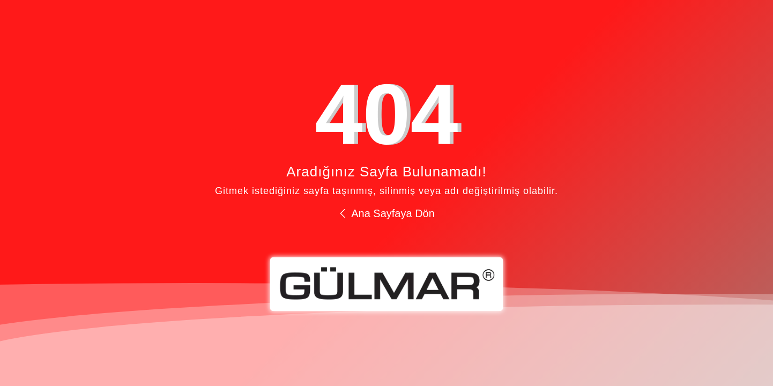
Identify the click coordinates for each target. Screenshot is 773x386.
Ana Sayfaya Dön (386, 213)
